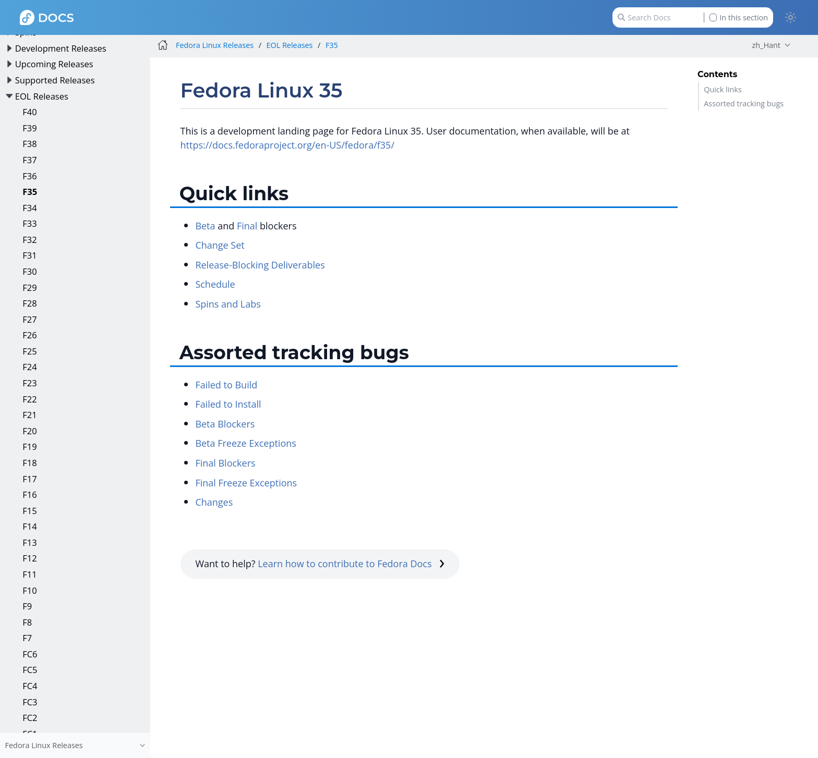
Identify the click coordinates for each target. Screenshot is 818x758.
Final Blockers (225, 463)
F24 (29, 367)
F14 (29, 526)
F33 (29, 223)
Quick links (722, 89)
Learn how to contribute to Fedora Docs (351, 563)
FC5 (29, 670)
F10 (29, 590)
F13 (29, 542)
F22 (29, 399)
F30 (29, 271)
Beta (205, 225)
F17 (29, 479)
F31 (29, 255)
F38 (29, 144)
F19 (29, 447)
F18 (29, 463)
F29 (29, 288)
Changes (214, 502)
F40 (29, 112)
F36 (29, 176)
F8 (27, 622)
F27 (29, 319)
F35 (29, 192)
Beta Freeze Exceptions (245, 443)
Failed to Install (228, 404)
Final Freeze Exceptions (246, 482)
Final (247, 225)
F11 (29, 574)
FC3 (29, 702)
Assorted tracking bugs (744, 103)
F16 (29, 494)
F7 (27, 638)
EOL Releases (41, 96)
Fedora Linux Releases (215, 45)
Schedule (215, 284)
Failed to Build (226, 384)
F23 (29, 383)
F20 (29, 431)
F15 (29, 511)
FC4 (29, 686)
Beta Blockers (225, 424)
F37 (29, 160)
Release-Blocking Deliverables (259, 265)
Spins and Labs (227, 304)
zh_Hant (766, 45)
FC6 (29, 654)
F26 (29, 335)
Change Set (219, 245)
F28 (29, 303)
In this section (738, 17)
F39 (29, 128)
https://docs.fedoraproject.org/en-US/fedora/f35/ (287, 145)
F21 (29, 415)
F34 (29, 208)
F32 (29, 240)
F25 (29, 351)
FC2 (29, 718)
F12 (29, 558)
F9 (27, 606)
